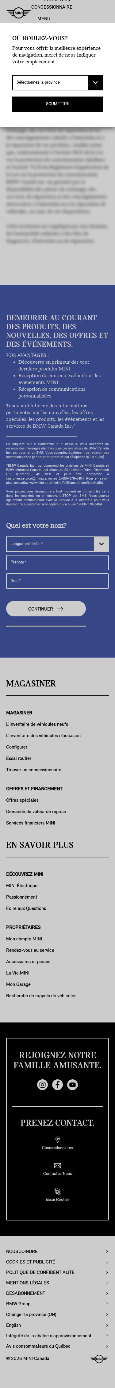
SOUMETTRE (57, 104)
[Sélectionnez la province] (57, 82)
